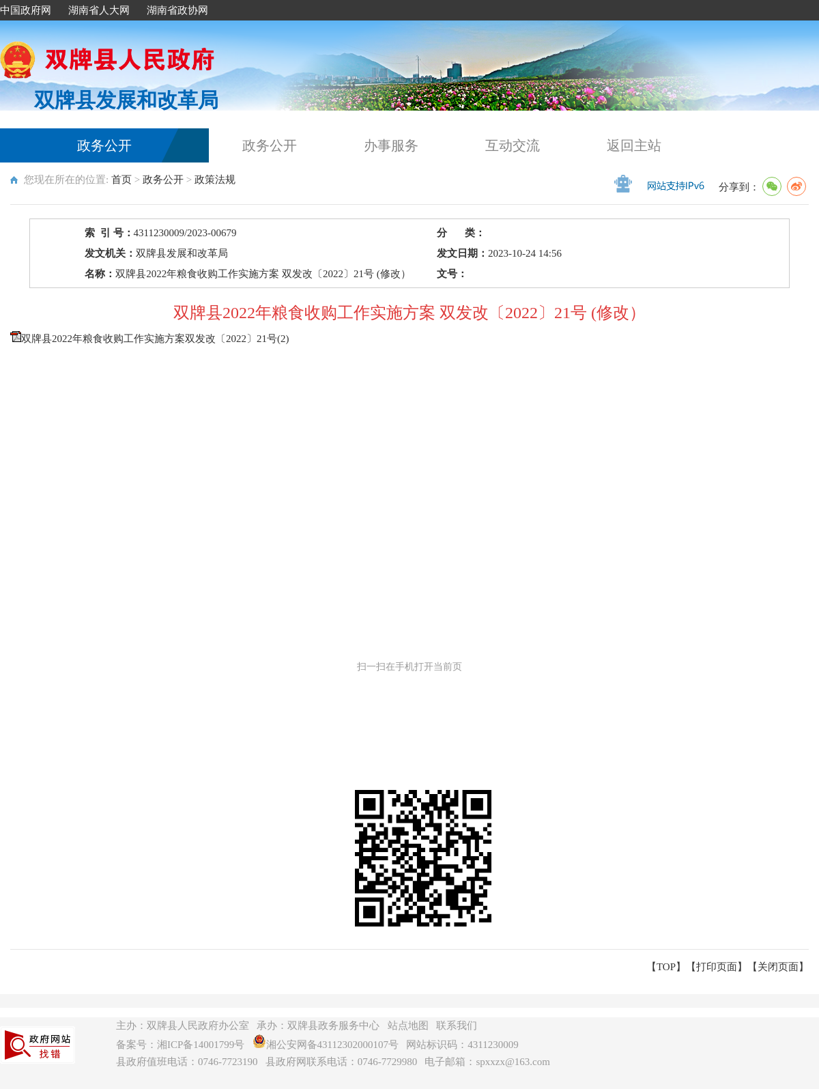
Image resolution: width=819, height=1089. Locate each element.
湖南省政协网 (177, 10)
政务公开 (104, 145)
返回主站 (634, 145)
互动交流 (512, 145)
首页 (121, 179)
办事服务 (391, 145)
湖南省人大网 (99, 10)
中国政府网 (25, 10)
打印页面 (716, 966)
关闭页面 (778, 966)
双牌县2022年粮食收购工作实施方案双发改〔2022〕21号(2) (155, 338)
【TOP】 (666, 966)
